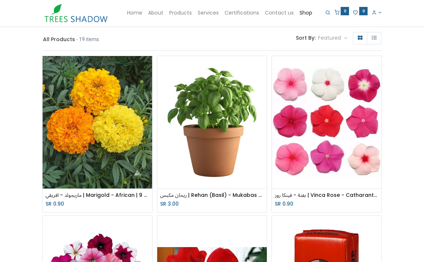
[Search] (327, 12)
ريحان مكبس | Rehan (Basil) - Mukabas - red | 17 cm (212, 195)
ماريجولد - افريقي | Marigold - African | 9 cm (97, 195)
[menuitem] (134, 13)
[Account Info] (376, 12)
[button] (332, 38)
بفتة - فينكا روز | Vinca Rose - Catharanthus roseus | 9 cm (327, 195)
